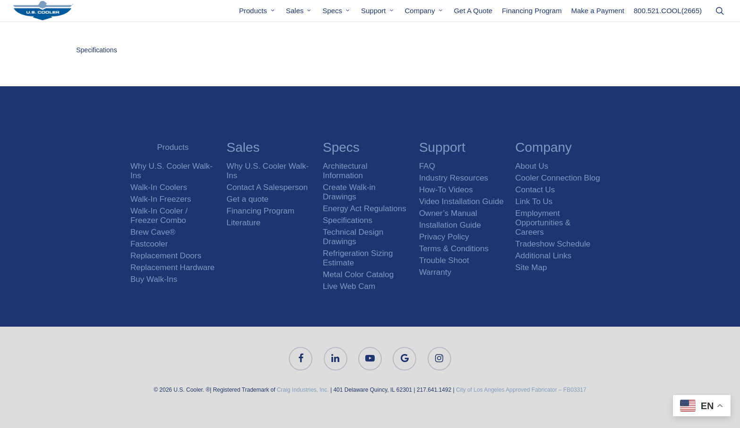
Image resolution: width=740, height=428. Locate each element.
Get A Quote (473, 13)
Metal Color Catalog (358, 274)
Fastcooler (149, 243)
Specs (336, 13)
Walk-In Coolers (158, 187)
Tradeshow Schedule (552, 243)
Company (424, 13)
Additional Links (543, 255)
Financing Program (532, 13)
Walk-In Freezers (160, 199)
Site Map (531, 267)
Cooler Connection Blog (557, 177)
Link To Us (534, 201)
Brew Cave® (153, 232)
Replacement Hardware (172, 267)
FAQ (427, 166)
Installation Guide (450, 225)
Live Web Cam (349, 286)
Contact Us (535, 189)
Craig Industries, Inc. (303, 390)
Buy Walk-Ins (153, 279)
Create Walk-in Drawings (349, 192)
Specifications (96, 50)
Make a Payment (597, 13)
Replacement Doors (165, 255)
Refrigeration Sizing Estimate (358, 258)
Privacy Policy (444, 236)
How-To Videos (446, 189)
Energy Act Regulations (364, 208)
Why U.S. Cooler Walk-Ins (171, 171)
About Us (531, 166)
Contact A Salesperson (267, 187)
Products (257, 13)
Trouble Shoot (444, 260)
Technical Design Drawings (353, 237)
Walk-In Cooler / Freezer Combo (158, 215)
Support (378, 13)
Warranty (435, 272)
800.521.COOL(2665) (668, 13)
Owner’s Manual (448, 213)
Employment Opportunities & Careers (543, 223)
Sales (299, 13)
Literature (244, 222)
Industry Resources (453, 177)
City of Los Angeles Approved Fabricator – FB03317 (521, 390)
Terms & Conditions (453, 248)
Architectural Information (345, 171)
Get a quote (248, 199)
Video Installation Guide (461, 201)
